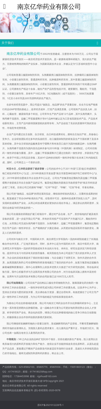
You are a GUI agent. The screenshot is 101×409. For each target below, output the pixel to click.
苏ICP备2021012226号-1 (50, 404)
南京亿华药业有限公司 (49, 6)
